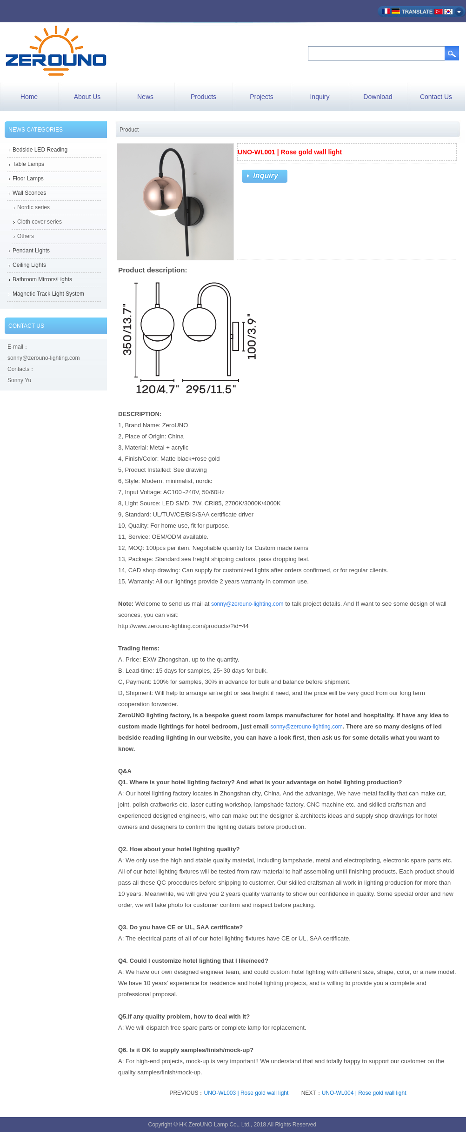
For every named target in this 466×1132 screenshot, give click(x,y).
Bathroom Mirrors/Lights (42, 279)
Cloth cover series (39, 221)
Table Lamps (28, 164)
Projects (261, 96)
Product (129, 129)
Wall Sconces (29, 193)
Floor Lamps (28, 178)
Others (25, 236)
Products (203, 96)
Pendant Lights (31, 250)
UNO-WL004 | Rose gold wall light (364, 1093)
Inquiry (319, 96)
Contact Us (436, 96)
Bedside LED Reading (40, 149)
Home (29, 96)
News (145, 96)
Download (377, 96)
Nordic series (33, 207)
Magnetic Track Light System (48, 294)
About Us (87, 96)
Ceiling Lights (29, 265)
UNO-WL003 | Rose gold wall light (246, 1093)
